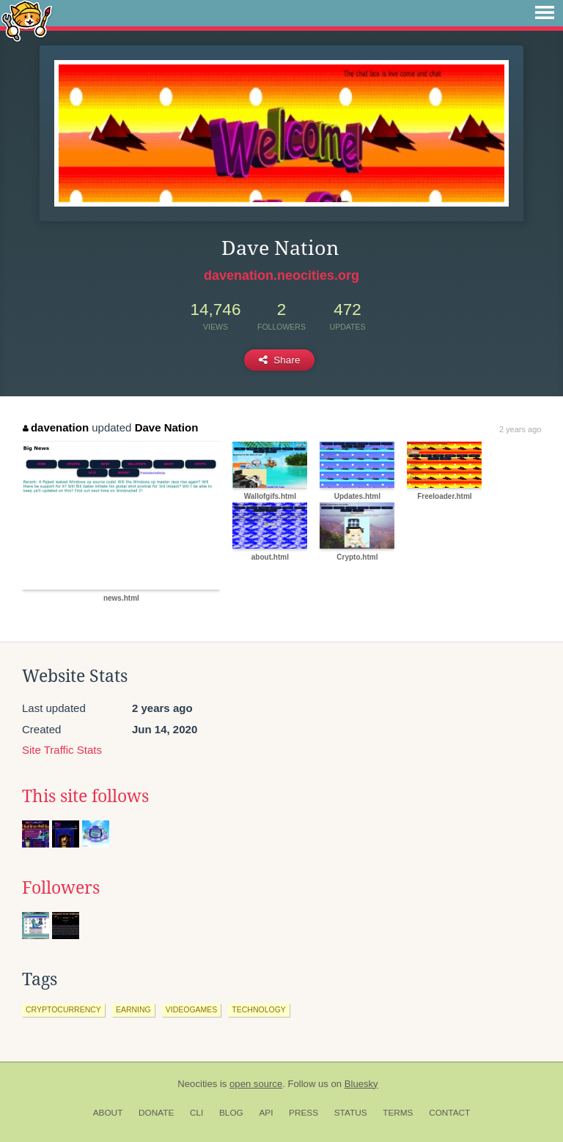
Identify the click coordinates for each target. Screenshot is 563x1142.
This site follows (85, 796)
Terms (398, 1113)
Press (303, 1113)
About (108, 1113)
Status (350, 1113)
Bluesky (361, 1083)
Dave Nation (167, 427)
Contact (449, 1113)
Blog (231, 1113)
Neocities (197, 1083)
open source (255, 1083)
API (266, 1113)
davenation (56, 427)
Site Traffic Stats (62, 750)
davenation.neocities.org (281, 275)
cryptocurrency (63, 1009)
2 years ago (520, 429)
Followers (61, 887)
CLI (196, 1113)
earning (133, 1009)
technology (259, 1009)
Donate (156, 1113)
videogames (192, 1009)
